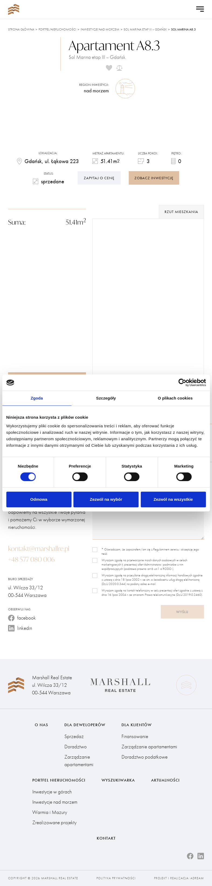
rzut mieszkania (181, 211)
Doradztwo (75, 746)
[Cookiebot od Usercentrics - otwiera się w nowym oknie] (182, 382)
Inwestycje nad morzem (100, 29)
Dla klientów (136, 725)
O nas (41, 725)
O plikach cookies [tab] (175, 398)
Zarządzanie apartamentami (78, 760)
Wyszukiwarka (118, 780)
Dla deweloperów (84, 725)
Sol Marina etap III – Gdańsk (145, 29)
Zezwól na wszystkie (173, 499)
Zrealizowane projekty (54, 822)
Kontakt (106, 838)
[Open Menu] (200, 9)
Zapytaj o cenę (99, 177)
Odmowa (38, 499)
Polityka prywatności (116, 878)
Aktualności (165, 780)
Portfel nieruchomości (57, 29)
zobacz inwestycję (153, 177)
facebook (22, 617)
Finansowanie (134, 736)
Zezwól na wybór (106, 499)
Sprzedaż (74, 736)
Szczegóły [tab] (106, 398)
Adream (197, 878)
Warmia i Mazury (49, 812)
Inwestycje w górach (52, 791)
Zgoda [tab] (37, 398)
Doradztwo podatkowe (144, 756)
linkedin (20, 628)
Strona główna (21, 29)
